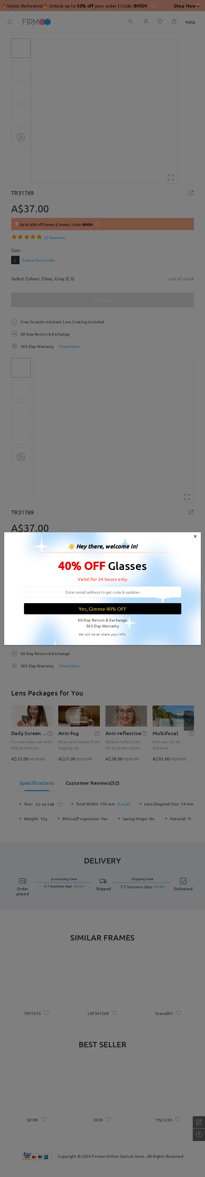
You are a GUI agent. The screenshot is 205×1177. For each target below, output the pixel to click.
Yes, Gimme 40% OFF (103, 609)
